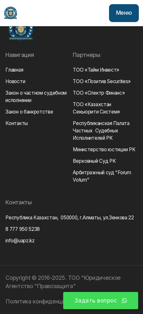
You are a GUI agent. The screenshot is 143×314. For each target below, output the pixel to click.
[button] (124, 13)
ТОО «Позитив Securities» (102, 81)
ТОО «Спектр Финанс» (99, 93)
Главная (14, 70)
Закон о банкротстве (29, 112)
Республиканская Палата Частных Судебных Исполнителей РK (101, 130)
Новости (15, 81)
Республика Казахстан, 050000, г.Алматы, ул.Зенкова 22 (69, 218)
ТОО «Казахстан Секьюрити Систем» (96, 108)
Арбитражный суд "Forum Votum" (102, 176)
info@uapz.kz (19, 241)
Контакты (16, 123)
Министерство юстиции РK (104, 149)
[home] (10, 13)
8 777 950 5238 (22, 229)
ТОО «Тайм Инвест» (96, 70)
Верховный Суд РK (94, 161)
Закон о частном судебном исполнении (36, 96)
